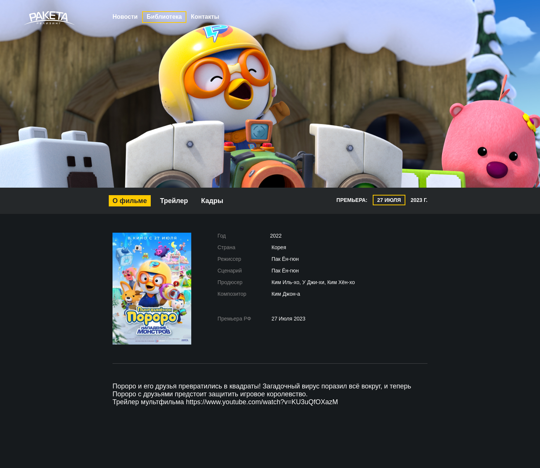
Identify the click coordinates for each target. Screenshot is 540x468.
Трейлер (174, 201)
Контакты (205, 17)
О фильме (129, 201)
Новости (125, 17)
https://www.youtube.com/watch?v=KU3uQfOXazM (262, 402)
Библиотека (164, 17)
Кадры (212, 201)
